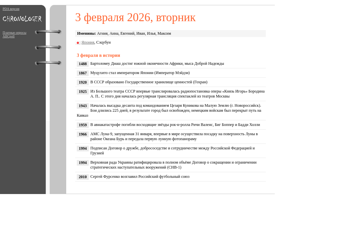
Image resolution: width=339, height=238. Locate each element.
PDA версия (11, 9)
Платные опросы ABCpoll (14, 34)
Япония (87, 42)
